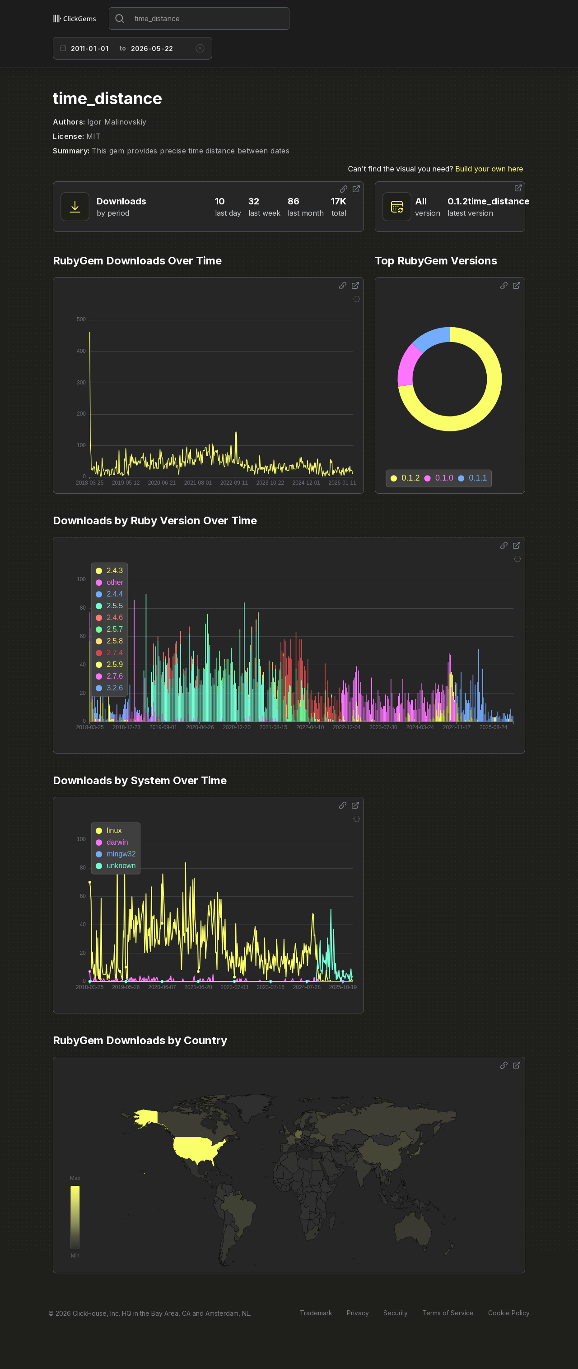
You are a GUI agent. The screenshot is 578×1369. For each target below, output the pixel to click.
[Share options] (343, 189)
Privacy (358, 1313)
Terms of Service (448, 1313)
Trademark (316, 1313)
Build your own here (489, 168)
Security (395, 1313)
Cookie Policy (509, 1313)
